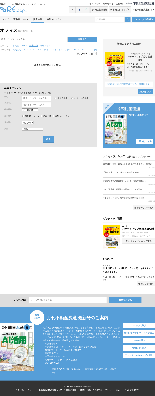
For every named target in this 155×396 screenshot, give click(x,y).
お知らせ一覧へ (146, 284)
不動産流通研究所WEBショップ (49, 390)
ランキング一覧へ (144, 208)
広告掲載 (119, 4)
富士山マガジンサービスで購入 (139, 333)
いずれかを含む (80, 98)
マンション (28, 49)
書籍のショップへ (120, 10)
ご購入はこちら (145, 92)
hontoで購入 (139, 340)
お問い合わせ (108, 4)
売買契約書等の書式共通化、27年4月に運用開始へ (129, 182)
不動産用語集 (99, 10)
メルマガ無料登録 (143, 19)
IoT (74, 49)
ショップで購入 (138, 325)
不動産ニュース (20, 19)
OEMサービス (85, 390)
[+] (95, 49)
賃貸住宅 (17, 49)
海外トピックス (54, 19)
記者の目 (37, 19)
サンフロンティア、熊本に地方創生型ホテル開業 (129, 199)
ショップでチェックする (138, 241)
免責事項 (97, 390)
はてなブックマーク (142, 156)
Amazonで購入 (139, 348)
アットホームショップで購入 (139, 355)
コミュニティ (41, 49)
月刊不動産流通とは (143, 10)
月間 (129, 156)
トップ (5, 19)
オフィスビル (56, 49)
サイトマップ (95, 4)
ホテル (68, 49)
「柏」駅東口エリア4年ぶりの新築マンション (129, 174)
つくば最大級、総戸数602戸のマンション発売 (129, 190)
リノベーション (85, 49)
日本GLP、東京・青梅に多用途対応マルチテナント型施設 (129, 165)
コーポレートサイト (24, 390)
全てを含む (61, 98)
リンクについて (132, 390)
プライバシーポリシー (113, 390)
